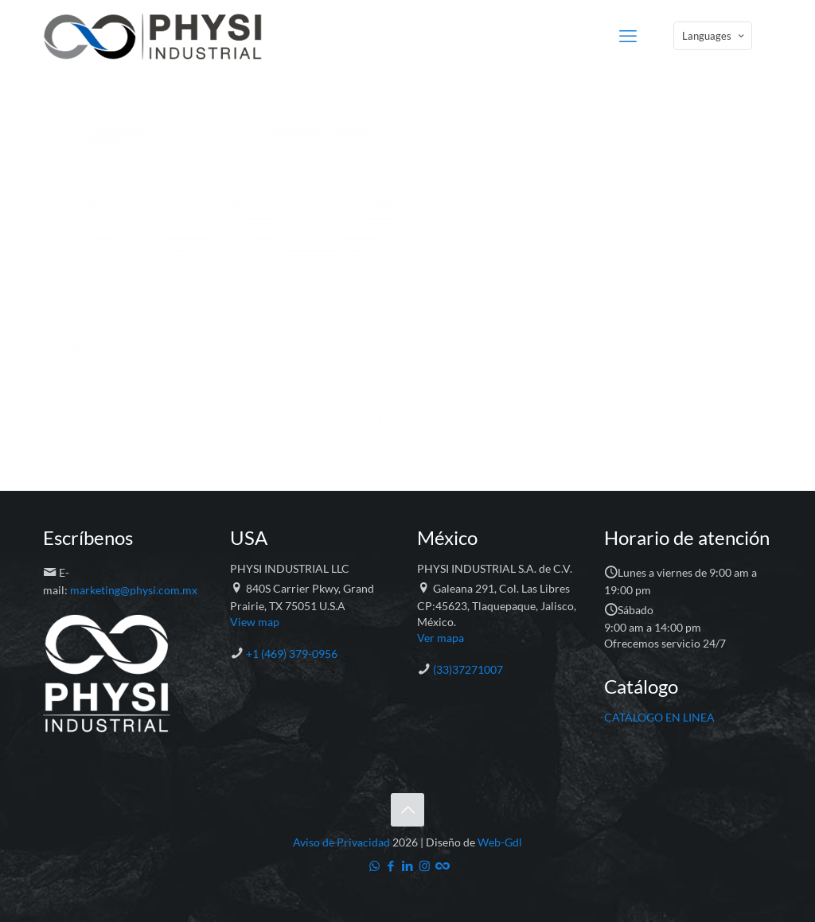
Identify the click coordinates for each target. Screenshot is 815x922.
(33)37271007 (468, 669)
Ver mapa (440, 637)
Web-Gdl (500, 842)
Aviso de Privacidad (341, 842)
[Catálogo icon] (441, 865)
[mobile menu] (627, 35)
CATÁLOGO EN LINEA (659, 717)
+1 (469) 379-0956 (291, 653)
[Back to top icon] (407, 810)
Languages (714, 35)
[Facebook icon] (391, 865)
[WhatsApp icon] (374, 865)
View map (254, 621)
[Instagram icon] (425, 865)
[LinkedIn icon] (408, 865)
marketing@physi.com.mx (133, 590)
